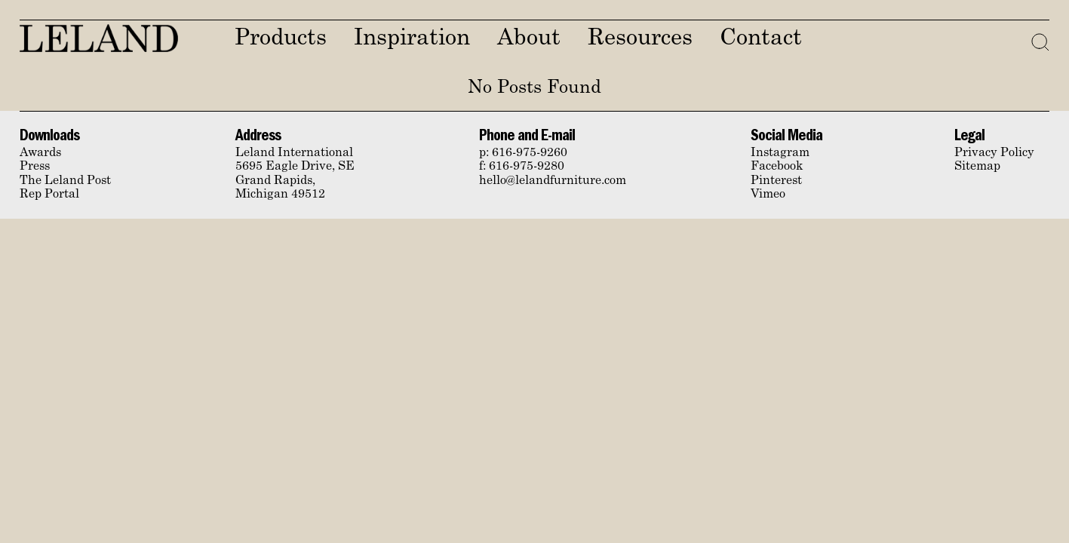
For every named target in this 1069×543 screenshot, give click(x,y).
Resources (640, 39)
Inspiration (412, 39)
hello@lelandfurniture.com (552, 181)
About (529, 39)
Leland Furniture (99, 38)
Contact (761, 39)
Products (281, 39)
